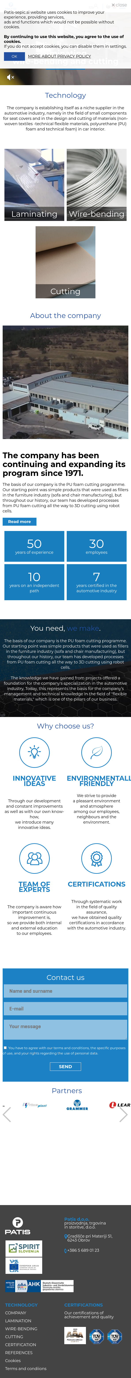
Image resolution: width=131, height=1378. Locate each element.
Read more (19, 521)
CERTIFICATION (20, 1344)
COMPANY (15, 1313)
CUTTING (14, 1336)
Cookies (13, 1360)
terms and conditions (71, 1048)
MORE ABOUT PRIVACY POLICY (59, 56)
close (119, 5)
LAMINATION (18, 1321)
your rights (30, 1053)
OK (14, 56)
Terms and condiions (25, 1368)
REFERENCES (18, 1352)
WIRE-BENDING (21, 1328)
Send (65, 1066)
